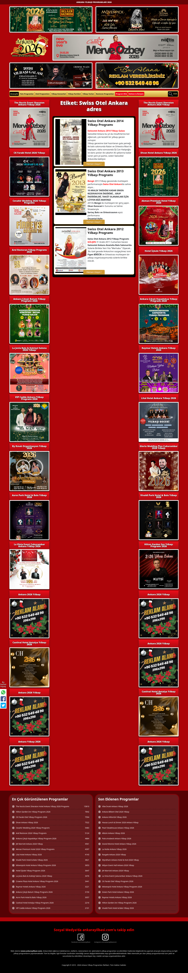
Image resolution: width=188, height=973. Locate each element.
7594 (87, 817)
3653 (87, 865)
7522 (87, 822)
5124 (87, 833)
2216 (87, 902)
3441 (87, 881)
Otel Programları (43, 94)
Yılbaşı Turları (88, 94)
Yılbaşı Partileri (74, 94)
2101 (87, 908)
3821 (87, 860)
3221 (87, 886)
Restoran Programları (105, 94)
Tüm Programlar (27, 94)
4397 (87, 849)
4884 (87, 838)
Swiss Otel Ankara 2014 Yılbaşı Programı (106, 123)
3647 (87, 870)
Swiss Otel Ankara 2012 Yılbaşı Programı (106, 231)
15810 (86, 806)
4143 (87, 854)
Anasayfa (14, 94)
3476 (87, 876)
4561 (87, 844)
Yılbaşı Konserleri (58, 94)
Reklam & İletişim (136, 94)
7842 (87, 812)
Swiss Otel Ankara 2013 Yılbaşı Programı (106, 173)
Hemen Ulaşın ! (94, 163)
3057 (87, 897)
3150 (87, 892)
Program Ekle (121, 94)
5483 (87, 828)
